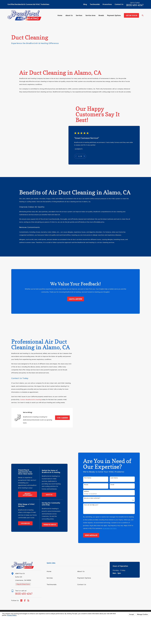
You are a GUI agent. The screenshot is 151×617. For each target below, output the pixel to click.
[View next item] (87, 156)
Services (50, 578)
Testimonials (95, 4)
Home (49, 571)
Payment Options (84, 578)
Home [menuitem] (59, 15)
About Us (46, 494)
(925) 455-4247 (134, 5)
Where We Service (47, 524)
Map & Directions (23, 584)
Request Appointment (25, 494)
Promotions (107, 4)
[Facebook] (25, 600)
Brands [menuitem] (101, 15)
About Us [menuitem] (69, 15)
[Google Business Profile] (21, 600)
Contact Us (119, 4)
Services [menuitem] (79, 15)
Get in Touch (131, 15)
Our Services (22, 523)
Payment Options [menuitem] (114, 15)
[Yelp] (28, 600)
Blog (85, 4)
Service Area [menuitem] (90, 15)
